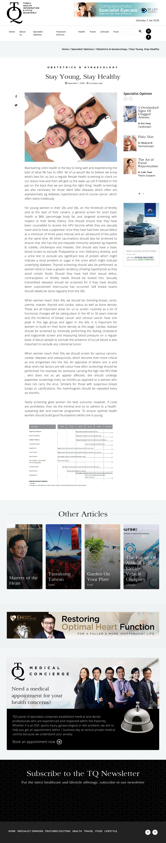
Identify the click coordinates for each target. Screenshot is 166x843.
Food (116, 32)
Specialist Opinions (38, 33)
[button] (139, 193)
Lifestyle (104, 32)
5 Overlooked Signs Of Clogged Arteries (148, 112)
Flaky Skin (146, 136)
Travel (92, 32)
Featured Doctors (60, 33)
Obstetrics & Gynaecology (111, 49)
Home (12, 32)
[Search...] (129, 31)
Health (81, 32)
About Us (22, 33)
